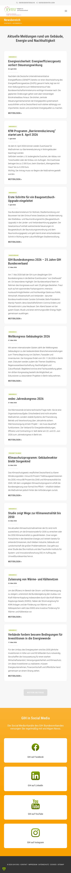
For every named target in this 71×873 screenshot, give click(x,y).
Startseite (7, 23)
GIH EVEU (16, 864)
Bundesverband (13, 255)
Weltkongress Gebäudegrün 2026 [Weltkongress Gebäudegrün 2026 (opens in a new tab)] (29, 336)
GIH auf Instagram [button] (35, 842)
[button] (66, 11)
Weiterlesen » (15, 495)
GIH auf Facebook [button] (35, 757)
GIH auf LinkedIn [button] (35, 785)
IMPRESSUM (32, 864)
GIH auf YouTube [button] (35, 814)
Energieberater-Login (47, 3)
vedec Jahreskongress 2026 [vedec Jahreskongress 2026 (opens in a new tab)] (26, 399)
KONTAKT (23, 864)
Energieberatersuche (27, 3)
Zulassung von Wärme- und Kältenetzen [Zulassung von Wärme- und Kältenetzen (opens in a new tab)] (33, 579)
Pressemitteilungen (15, 453)
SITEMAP (61, 864)
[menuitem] (25, 2)
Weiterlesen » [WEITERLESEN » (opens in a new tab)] (15, 113)
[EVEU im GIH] (16, 11)
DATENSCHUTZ (43, 864)
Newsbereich (13, 57)
